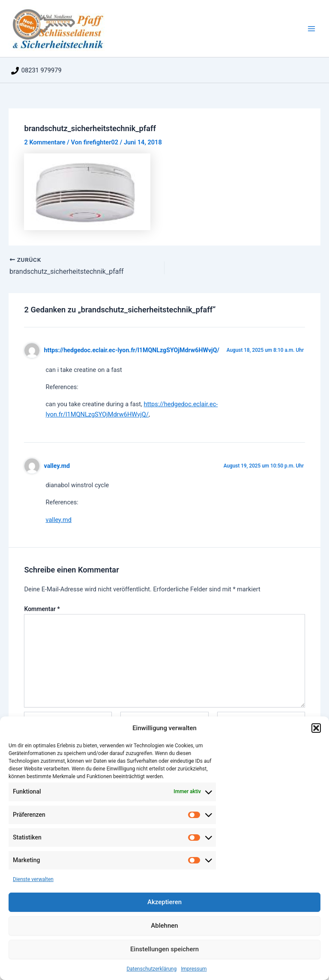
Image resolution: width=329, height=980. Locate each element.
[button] (316, 728)
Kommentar (42, 608)
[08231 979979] (36, 71)
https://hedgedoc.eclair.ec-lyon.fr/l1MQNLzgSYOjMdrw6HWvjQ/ (131, 350)
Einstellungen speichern (164, 949)
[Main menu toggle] (311, 29)
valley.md (57, 465)
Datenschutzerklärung (151, 969)
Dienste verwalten (33, 879)
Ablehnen (164, 925)
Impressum (193, 969)
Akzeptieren (164, 902)
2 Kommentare (44, 142)
